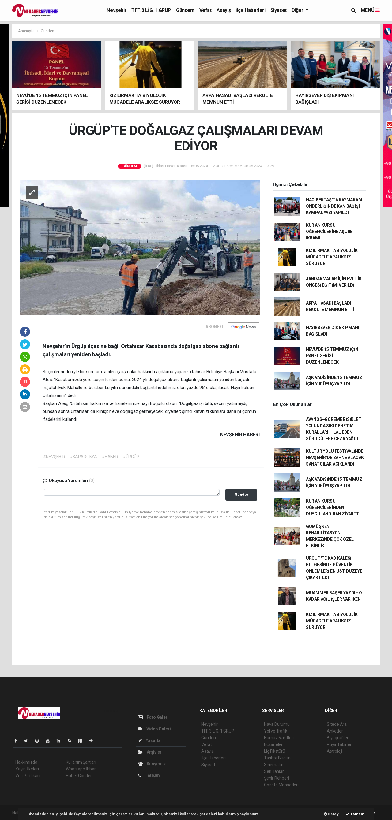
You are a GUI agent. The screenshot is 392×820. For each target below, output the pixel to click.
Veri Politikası (27, 775)
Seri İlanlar (274, 771)
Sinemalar (273, 764)
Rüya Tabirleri (339, 744)
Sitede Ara (337, 724)
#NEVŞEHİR (54, 456)
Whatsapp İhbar (81, 768)
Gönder (241, 494)
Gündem (185, 10)
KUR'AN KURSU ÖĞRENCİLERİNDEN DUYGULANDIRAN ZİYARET (332, 507)
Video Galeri (154, 728)
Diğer (298, 10)
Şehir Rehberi (276, 778)
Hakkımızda (26, 762)
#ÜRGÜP (131, 456)
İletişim (149, 775)
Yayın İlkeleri (27, 768)
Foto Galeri (153, 717)
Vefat (205, 10)
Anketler (335, 731)
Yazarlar (150, 740)
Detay (331, 814)
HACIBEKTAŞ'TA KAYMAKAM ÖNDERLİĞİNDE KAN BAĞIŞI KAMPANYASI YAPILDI (334, 206)
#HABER (110, 456)
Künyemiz (152, 763)
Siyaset (278, 10)
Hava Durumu (277, 724)
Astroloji (334, 751)
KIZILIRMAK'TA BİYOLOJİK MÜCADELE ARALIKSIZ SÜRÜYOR (332, 257)
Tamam (354, 814)
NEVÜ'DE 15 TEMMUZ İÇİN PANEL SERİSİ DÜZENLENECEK (332, 356)
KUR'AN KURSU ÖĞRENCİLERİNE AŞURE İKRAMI (329, 231)
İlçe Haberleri (250, 10)
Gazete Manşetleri (281, 784)
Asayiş (224, 10)
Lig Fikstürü (274, 751)
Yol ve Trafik (275, 731)
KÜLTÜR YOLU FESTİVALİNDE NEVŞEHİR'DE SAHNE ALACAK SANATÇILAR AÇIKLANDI (335, 457)
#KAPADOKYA (83, 456)
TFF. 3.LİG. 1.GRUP (151, 10)
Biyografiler (338, 737)
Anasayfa (26, 30)
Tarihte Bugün (277, 757)
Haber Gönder (79, 775)
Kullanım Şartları (81, 762)
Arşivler (150, 752)
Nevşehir (116, 10)
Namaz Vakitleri (279, 737)
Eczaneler (273, 744)
